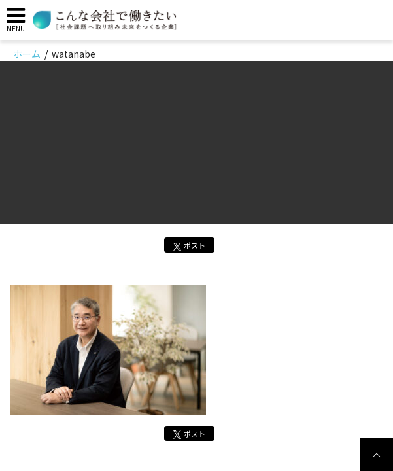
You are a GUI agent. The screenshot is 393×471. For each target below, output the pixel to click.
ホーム (27, 53)
